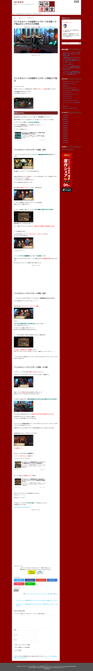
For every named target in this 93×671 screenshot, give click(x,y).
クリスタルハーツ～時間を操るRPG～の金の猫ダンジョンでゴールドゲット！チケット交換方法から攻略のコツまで (33, 480)
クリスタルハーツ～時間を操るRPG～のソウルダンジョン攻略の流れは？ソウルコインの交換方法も (33, 462)
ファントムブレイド (67, 98)
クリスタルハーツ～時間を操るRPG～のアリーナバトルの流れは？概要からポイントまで (35, 600)
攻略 (51, 593)
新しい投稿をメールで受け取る (22, 647)
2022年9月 (65, 117)
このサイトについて (21, 14)
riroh (56, 593)
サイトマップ (28, 14)
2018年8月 (65, 125)
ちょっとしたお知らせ (68, 64)
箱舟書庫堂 (19, 2)
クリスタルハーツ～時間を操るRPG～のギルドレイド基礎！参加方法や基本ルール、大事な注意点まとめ (71, 72)
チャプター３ (44, 593)
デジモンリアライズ (67, 96)
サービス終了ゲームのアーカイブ (70, 94)
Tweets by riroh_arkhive (67, 149)
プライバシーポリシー (37, 14)
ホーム (14, 14)
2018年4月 (65, 134)
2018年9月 (65, 123)
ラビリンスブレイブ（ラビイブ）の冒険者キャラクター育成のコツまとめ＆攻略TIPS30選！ (71, 53)
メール (16, 635)
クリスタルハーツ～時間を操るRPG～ (48, 27)
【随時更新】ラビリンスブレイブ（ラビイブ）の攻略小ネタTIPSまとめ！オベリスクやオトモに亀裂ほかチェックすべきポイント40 (72, 59)
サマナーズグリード (67, 92)
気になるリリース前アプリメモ (70, 108)
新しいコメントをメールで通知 (22, 645)
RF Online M (65, 85)
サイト (15, 640)
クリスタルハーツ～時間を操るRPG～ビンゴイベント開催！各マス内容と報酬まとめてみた (71, 67)
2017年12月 (65, 142)
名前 (15, 630)
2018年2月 (65, 138)
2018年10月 (65, 121)
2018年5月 (65, 132)
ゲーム (38, 593)
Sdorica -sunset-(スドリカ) (69, 88)
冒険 (49, 593)
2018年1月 (65, 140)
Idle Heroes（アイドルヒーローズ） (71, 81)
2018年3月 (65, 136)
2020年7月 (65, 119)
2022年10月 (65, 115)
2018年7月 (65, 127)
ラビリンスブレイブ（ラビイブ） (70, 100)
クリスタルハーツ (32, 593)
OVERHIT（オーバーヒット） (69, 83)
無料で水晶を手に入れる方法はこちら (22, 507)
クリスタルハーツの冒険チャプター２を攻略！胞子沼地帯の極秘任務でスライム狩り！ (33, 133)
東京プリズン (66, 106)
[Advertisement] (36, 66)
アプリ (26, 593)
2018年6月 (65, 130)
